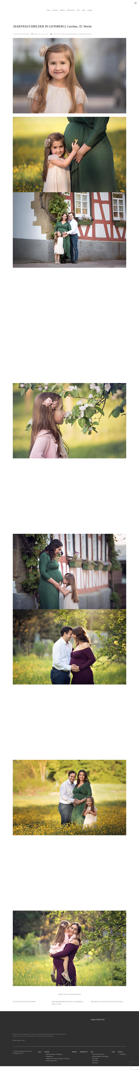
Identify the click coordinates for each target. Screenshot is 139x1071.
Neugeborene (49, 1056)
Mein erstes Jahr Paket (98, 1054)
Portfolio (46, 1051)
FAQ (91, 1051)
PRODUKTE (83, 1051)
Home (39, 1051)
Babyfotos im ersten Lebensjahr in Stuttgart (57, 1058)
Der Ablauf (95, 1060)
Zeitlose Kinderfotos (51, 1060)
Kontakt (120, 1051)
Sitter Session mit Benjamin (24, 1002)
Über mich (95, 1062)
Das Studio (95, 1058)
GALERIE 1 (123, 1054)
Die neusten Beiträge (69, 34)
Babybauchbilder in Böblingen (54, 1054)
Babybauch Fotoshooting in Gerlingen (107, 1002)
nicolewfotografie (22, 34)
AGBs (113, 1051)
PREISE (74, 1051)
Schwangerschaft (85, 34)
